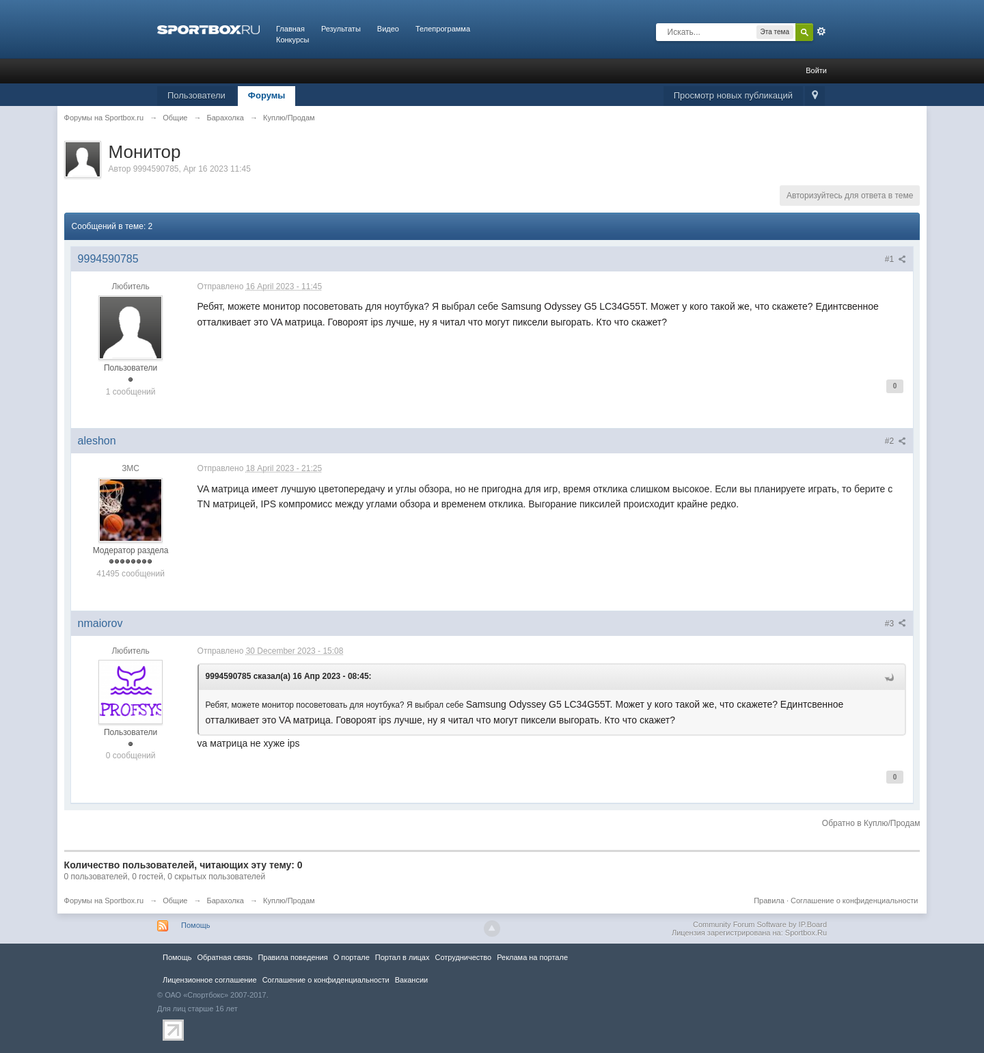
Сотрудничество (463, 957)
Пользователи (196, 95)
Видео (388, 29)
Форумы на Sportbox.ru (104, 900)
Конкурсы (292, 40)
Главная (290, 29)
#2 (896, 441)
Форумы (267, 95)
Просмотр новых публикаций (733, 95)
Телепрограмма (442, 29)
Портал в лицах (402, 957)
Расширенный (821, 31)
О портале (351, 957)
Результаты (341, 29)
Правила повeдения (292, 957)
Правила (769, 900)
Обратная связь (224, 957)
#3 (896, 623)
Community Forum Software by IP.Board (760, 924)
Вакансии (411, 980)
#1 (896, 259)
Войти (816, 70)
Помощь (195, 925)
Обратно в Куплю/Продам (871, 823)
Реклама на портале (532, 957)
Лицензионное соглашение (210, 980)
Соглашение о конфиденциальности (854, 900)
